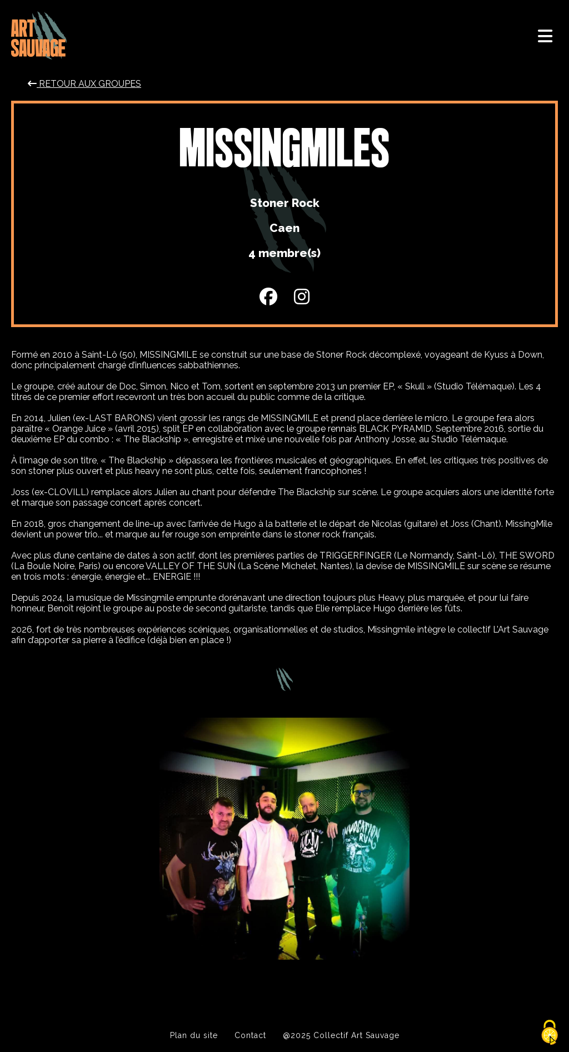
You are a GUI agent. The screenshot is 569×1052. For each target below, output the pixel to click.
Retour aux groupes (84, 83)
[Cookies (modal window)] (549, 1033)
